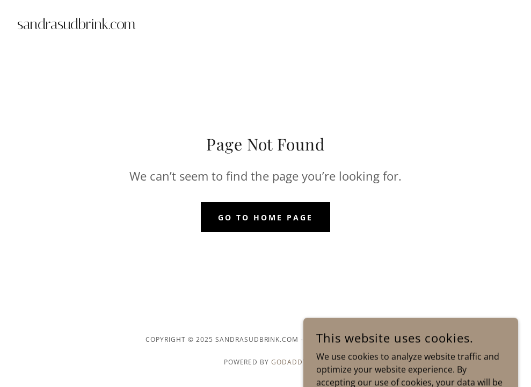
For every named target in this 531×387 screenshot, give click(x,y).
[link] (76, 26)
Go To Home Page (265, 217)
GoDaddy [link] (289, 362)
